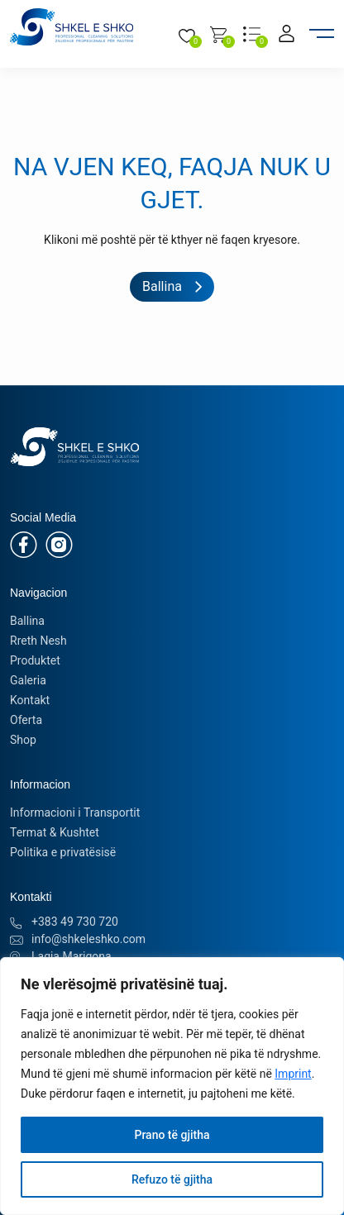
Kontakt (30, 700)
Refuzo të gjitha (172, 1179)
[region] (172, 1086)
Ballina (27, 620)
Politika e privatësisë (63, 852)
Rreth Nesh (38, 640)
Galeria (28, 680)
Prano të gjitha (171, 1134)
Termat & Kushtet (54, 832)
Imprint (293, 1073)
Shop (23, 739)
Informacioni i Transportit (75, 812)
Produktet (35, 660)
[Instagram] (59, 544)
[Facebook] (23, 544)
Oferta (26, 720)
